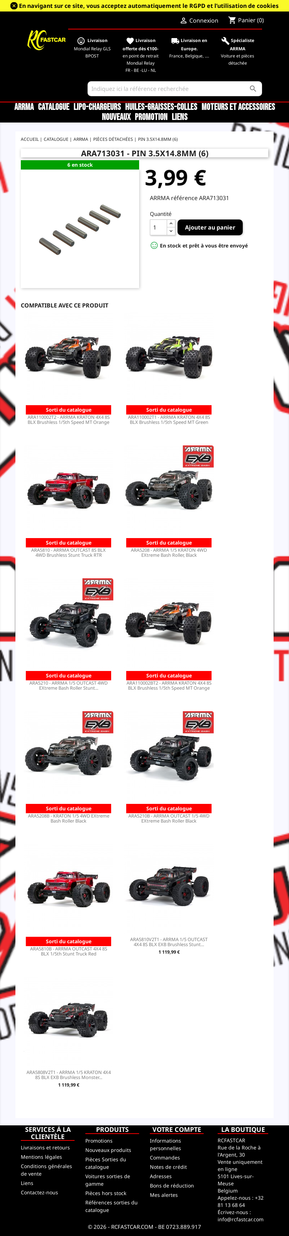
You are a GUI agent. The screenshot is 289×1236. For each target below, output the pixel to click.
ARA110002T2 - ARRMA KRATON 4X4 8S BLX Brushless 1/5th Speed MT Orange (69, 420)
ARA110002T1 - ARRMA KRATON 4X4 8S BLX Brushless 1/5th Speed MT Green (169, 420)
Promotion (151, 117)
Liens (180, 117)
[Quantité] (158, 227)
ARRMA (24, 107)
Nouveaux (116, 117)
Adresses (161, 1176)
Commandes (165, 1157)
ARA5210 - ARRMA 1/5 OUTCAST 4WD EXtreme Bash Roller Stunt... (68, 685)
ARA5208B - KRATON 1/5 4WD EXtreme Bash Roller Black (68, 818)
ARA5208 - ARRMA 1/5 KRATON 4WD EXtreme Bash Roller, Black (169, 552)
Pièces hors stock (105, 1193)
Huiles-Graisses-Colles (161, 107)
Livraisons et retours (45, 1147)
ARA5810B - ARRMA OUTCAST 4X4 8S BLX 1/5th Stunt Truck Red (68, 951)
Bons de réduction (172, 1185)
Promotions (99, 1140)
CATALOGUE (53, 107)
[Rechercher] (174, 88)
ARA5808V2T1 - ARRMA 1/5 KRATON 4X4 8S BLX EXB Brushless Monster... (69, 1075)
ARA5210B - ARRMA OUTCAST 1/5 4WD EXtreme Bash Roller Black (168, 818)
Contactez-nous (39, 1192)
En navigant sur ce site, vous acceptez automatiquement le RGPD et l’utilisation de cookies (149, 6)
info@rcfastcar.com (241, 1219)
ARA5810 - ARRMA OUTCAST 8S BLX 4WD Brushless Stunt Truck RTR (68, 552)
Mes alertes (164, 1194)
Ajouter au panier (210, 227)
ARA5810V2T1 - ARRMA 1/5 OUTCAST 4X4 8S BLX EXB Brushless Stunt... (169, 942)
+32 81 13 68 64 (241, 1201)
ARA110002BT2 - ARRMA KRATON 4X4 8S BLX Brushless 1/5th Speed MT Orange (169, 685)
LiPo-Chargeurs (97, 107)
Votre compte (176, 1129)
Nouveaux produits (108, 1150)
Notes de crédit (168, 1166)
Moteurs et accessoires (238, 107)
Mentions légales (41, 1156)
